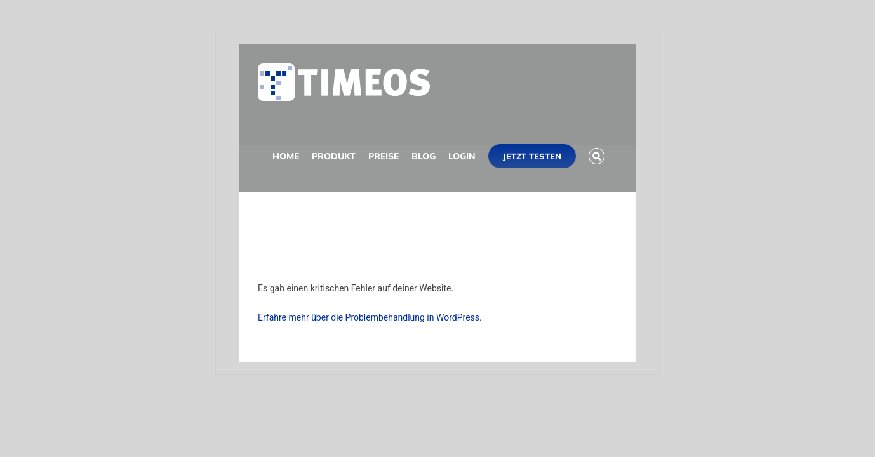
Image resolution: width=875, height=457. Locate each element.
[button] (266, 227)
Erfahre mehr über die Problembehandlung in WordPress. (370, 317)
